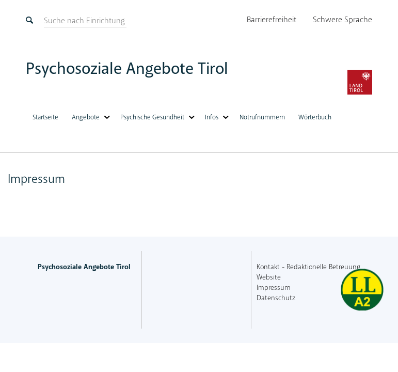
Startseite (45, 117)
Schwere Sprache (342, 19)
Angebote (86, 117)
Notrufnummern (262, 117)
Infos (211, 117)
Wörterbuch (314, 117)
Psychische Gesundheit (152, 117)
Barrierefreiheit (271, 19)
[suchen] (84, 21)
